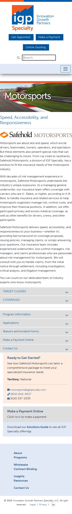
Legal (33, 504)
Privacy (43, 504)
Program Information (36, 315)
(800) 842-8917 (20, 394)
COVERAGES (36, 300)
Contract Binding (25, 469)
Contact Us (36, 349)
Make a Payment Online (36, 340)
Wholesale (21, 464)
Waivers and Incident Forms (36, 332)
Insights (19, 476)
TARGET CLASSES (36, 292)
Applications (36, 323)
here (18, 417)
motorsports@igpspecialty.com (28, 389)
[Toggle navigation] (65, 68)
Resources (21, 480)
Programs (20, 457)
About (18, 453)
